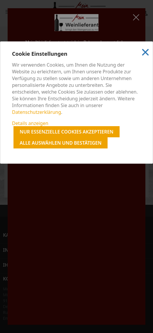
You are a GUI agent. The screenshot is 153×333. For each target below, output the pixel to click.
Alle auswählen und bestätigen (60, 143)
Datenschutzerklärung (36, 112)
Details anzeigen (30, 123)
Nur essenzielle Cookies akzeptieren (66, 132)
